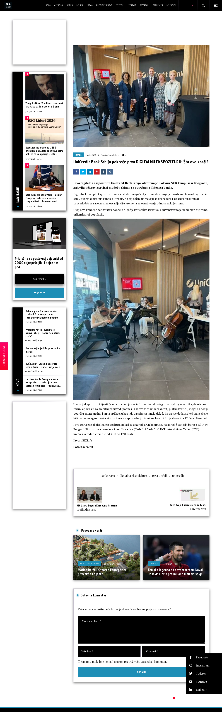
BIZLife (95, 155)
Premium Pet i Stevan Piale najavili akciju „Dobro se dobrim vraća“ (42, 333)
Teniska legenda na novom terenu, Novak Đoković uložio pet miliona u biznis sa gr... (176, 572)
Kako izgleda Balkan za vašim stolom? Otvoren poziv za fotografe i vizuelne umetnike (42, 314)
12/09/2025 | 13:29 (112, 563)
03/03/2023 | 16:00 (110, 155)
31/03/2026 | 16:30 (33, 158)
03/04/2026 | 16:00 (34, 371)
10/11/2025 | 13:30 (170, 563)
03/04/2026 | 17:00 (33, 321)
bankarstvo (108, 475)
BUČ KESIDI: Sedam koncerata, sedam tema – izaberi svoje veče (42, 365)
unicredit (178, 475)
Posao (154, 563)
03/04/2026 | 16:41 (33, 340)
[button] (204, 657)
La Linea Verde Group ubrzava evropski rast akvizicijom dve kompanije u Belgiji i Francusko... (43, 382)
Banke (78, 155)
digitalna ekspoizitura (134, 475)
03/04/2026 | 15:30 (33, 389)
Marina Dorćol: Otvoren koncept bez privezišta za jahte (102, 572)
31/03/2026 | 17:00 (33, 111)
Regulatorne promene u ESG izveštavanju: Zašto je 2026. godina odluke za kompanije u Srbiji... (44, 151)
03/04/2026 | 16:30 (33, 355)
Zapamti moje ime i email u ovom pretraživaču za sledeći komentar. (124, 661)
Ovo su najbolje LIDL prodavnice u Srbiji (42, 350)
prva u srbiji (160, 475)
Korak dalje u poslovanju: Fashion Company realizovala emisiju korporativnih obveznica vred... (43, 198)
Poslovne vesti (89, 563)
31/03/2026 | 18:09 (33, 206)
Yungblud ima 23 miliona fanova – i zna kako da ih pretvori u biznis (44, 105)
